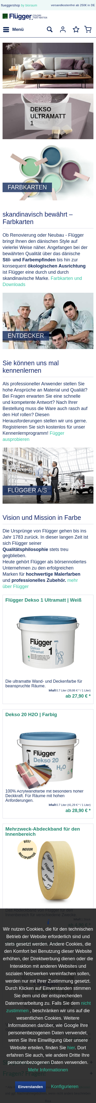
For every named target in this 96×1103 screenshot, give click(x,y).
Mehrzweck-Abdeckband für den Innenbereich (42, 831)
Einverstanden (30, 1087)
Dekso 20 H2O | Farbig (31, 714)
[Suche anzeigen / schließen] (49, 29)
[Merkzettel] (75, 29)
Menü (13, 28)
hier (71, 1047)
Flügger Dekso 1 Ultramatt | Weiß (43, 600)
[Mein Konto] (62, 29)
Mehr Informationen (48, 1069)
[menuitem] (13, 29)
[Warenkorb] (88, 29)
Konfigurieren (64, 1086)
